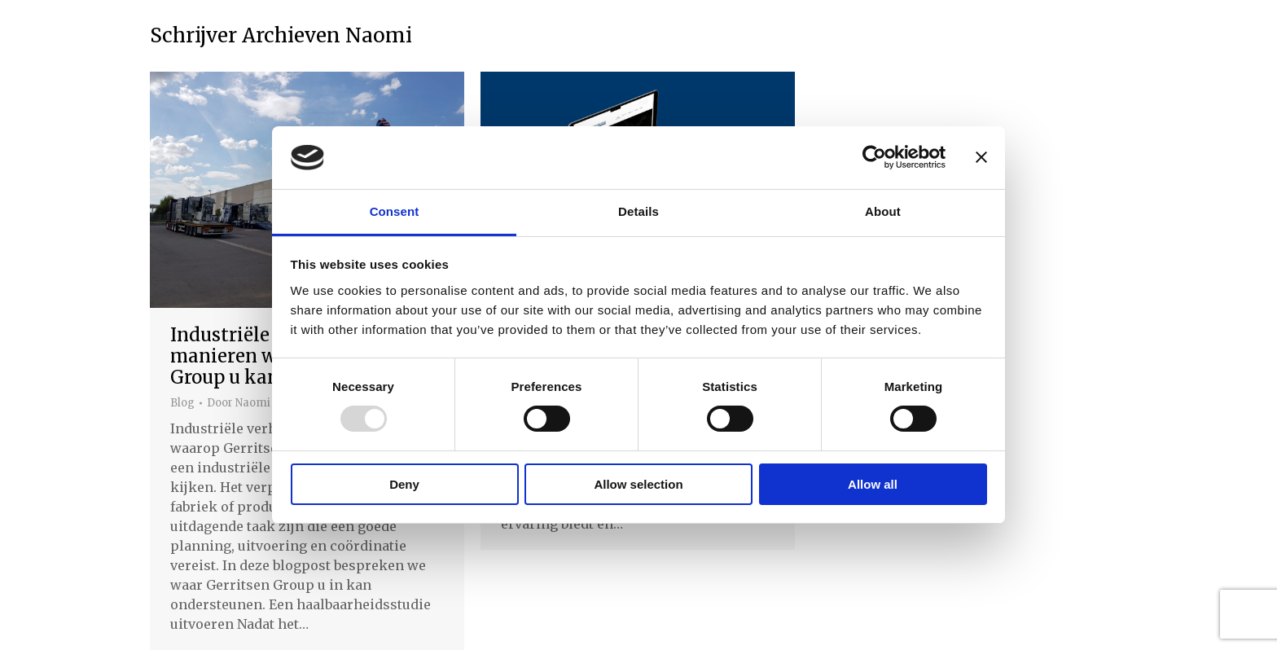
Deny (404, 484)
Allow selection (638, 484)
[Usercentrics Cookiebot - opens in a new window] (874, 157)
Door (238, 403)
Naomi (378, 35)
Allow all (872, 484)
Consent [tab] (394, 211)
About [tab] (883, 211)
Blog (182, 403)
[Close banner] (981, 157)
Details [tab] (638, 211)
